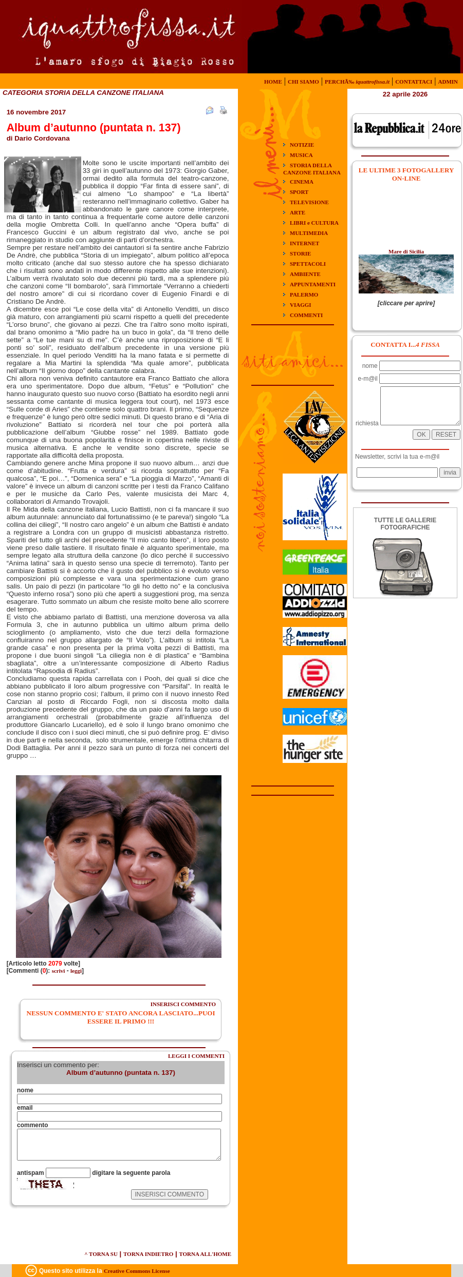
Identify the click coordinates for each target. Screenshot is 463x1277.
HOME (273, 81)
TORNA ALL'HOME (205, 1254)
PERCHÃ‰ (357, 81)
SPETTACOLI (308, 264)
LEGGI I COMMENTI (196, 1056)
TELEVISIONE (309, 202)
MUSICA (301, 155)
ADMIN (448, 81)
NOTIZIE (302, 145)
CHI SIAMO (303, 81)
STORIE (300, 253)
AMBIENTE (305, 274)
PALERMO (304, 294)
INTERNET (304, 243)
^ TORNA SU (101, 1254)
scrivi (58, 971)
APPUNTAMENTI (313, 284)
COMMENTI (306, 315)
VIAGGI (300, 305)
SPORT (299, 192)
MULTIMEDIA (309, 233)
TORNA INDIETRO (148, 1254)
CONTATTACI (413, 81)
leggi (76, 971)
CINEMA (301, 182)
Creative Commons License (137, 1271)
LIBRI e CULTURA (314, 223)
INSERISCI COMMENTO (183, 1004)
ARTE (297, 212)
